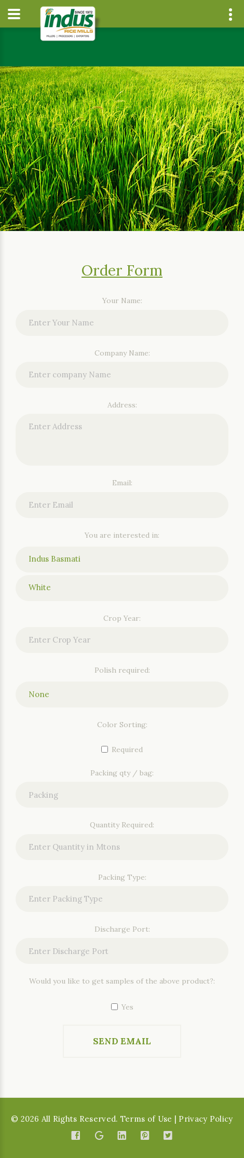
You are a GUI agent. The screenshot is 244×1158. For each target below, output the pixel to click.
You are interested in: (122, 535)
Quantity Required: (122, 824)
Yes (122, 1007)
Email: (122, 482)
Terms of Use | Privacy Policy (176, 1119)
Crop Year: (122, 618)
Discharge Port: (122, 929)
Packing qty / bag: (122, 773)
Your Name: (122, 300)
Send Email (122, 1041)
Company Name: (122, 353)
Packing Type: (122, 877)
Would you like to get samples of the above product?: (122, 981)
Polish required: (122, 670)
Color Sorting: (122, 724)
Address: (122, 405)
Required (122, 749)
